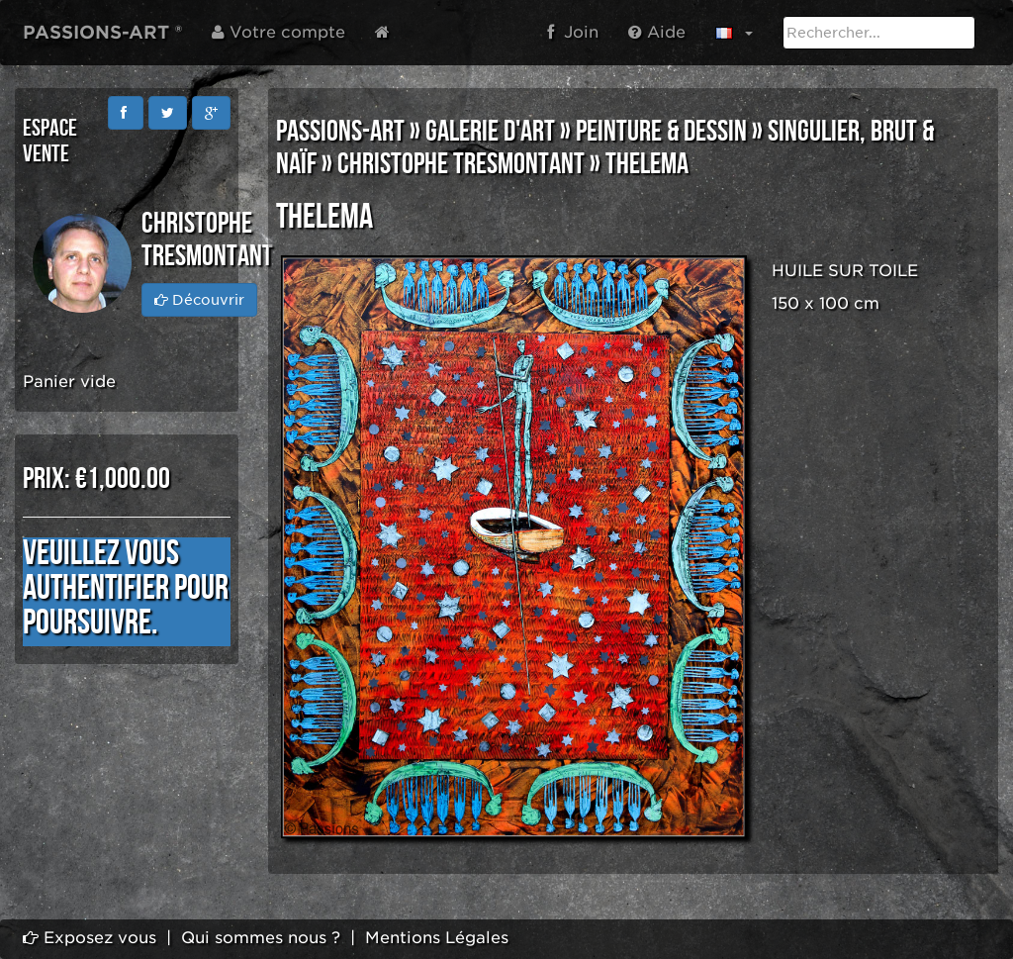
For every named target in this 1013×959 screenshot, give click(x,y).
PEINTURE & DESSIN (661, 131)
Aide (657, 32)
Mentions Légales (436, 937)
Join (573, 32)
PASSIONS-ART (340, 131)
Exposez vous (89, 937)
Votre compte (278, 32)
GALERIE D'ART (490, 131)
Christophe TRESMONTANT (461, 164)
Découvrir (199, 300)
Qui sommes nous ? (260, 937)
